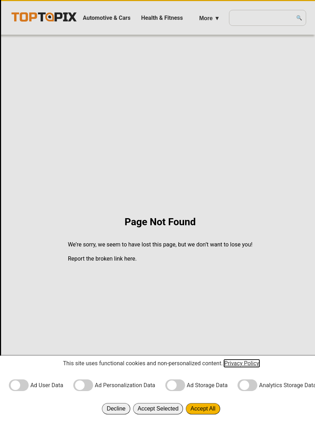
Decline (116, 409)
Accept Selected (158, 409)
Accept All (202, 409)
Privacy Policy (241, 363)
